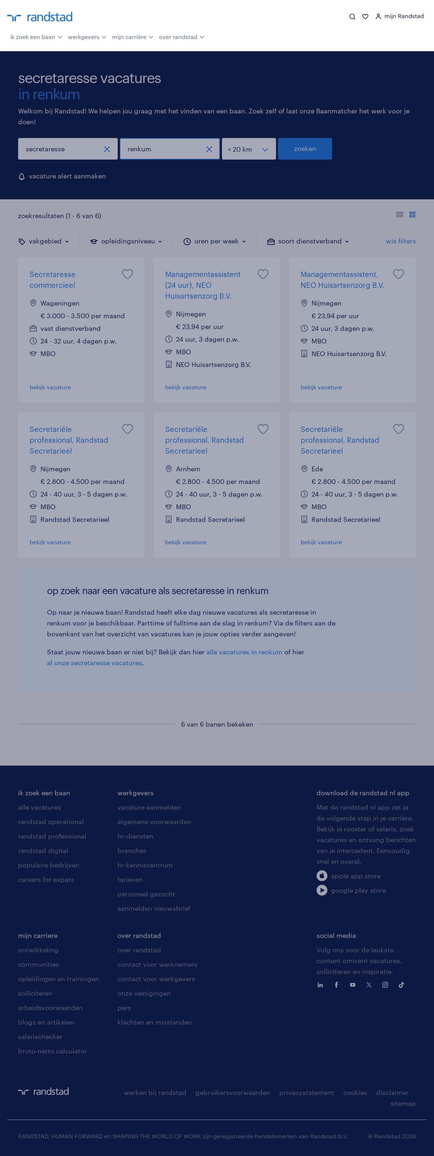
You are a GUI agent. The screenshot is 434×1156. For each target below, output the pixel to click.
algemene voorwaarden (154, 822)
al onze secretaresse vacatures (94, 663)
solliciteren (35, 993)
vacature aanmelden (149, 807)
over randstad (182, 36)
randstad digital (43, 850)
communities (38, 964)
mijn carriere (37, 935)
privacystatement (306, 1092)
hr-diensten (135, 836)
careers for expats (46, 879)
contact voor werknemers (157, 964)
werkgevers (87, 36)
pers (124, 1008)
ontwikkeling (38, 950)
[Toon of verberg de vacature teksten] (406, 215)
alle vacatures (39, 807)
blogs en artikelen (46, 1022)
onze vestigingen (144, 993)
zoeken (305, 148)
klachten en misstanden (154, 1022)
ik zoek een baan (36, 36)
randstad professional (52, 836)
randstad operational (51, 822)
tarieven (130, 879)
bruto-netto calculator (52, 1051)
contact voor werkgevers (156, 979)
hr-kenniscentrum (145, 865)
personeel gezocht (146, 894)
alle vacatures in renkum (244, 652)
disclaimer (392, 1092)
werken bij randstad (155, 1092)
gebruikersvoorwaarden (232, 1092)
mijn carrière (133, 36)
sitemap (403, 1103)
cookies (355, 1092)
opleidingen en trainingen (58, 979)
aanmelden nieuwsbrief (153, 908)
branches (131, 850)
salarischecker (40, 1036)
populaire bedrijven (49, 865)
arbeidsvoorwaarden (50, 1008)
